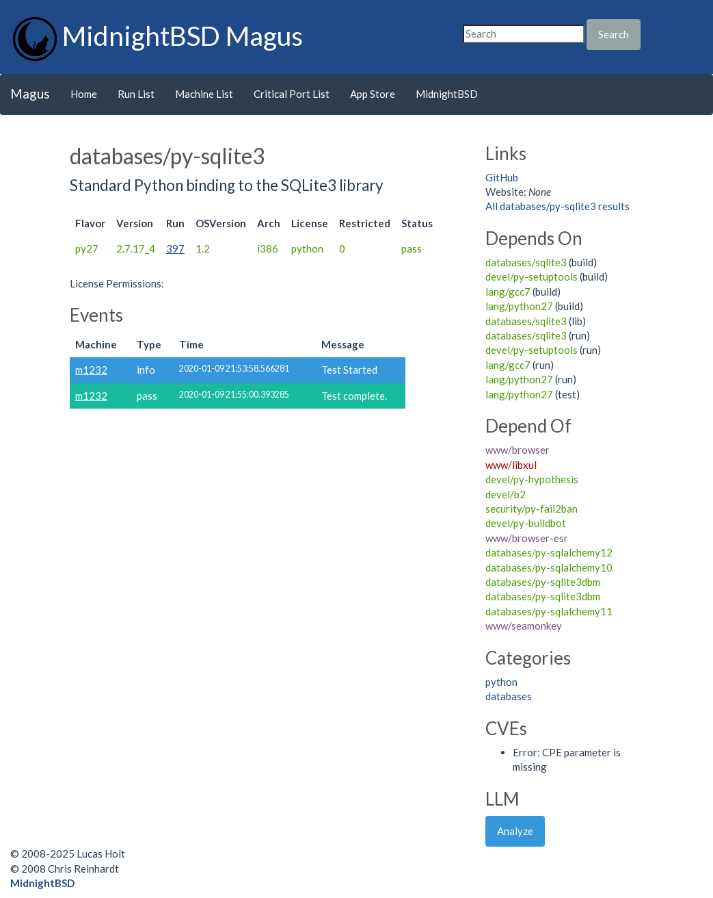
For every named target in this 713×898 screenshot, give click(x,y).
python (501, 682)
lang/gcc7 (507, 291)
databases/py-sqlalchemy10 (549, 567)
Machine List (204, 94)
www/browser (517, 450)
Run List (136, 94)
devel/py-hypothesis (531, 479)
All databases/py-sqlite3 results (557, 206)
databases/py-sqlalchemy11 (549, 611)
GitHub (501, 177)
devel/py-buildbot (525, 523)
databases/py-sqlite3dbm (542, 582)
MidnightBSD (447, 94)
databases (508, 696)
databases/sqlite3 (526, 262)
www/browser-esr (526, 538)
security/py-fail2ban (531, 508)
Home (83, 94)
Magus (30, 93)
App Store (372, 94)
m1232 (91, 369)
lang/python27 (519, 306)
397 (175, 248)
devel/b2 (505, 494)
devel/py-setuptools (531, 276)
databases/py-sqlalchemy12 (549, 552)
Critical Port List (291, 94)
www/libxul (511, 465)
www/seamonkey (523, 625)
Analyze (515, 831)
